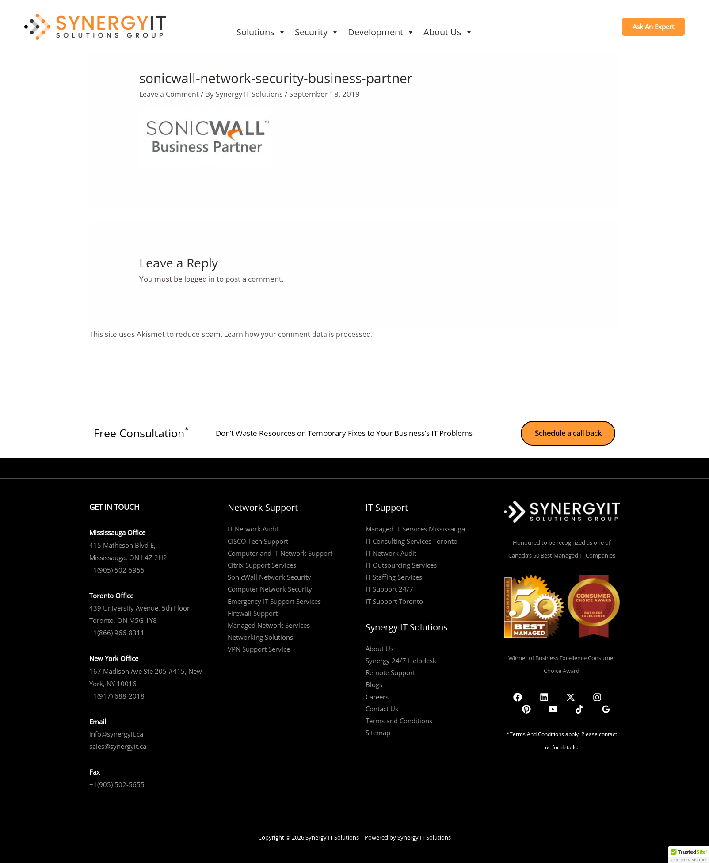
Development (381, 32)
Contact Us (382, 707)
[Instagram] (555, 695)
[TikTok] (592, 695)
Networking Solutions (260, 636)
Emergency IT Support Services (274, 600)
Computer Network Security (270, 588)
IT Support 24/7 (389, 588)
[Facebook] (518, 695)
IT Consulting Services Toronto (411, 539)
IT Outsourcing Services (401, 564)
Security (317, 32)
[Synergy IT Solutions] (95, 26)
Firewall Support (253, 612)
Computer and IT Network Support (280, 552)
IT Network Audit (253, 527)
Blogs (374, 683)
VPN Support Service (259, 648)
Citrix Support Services (262, 564)
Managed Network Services (269, 624)
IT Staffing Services (394, 576)
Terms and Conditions (399, 719)
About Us (448, 32)
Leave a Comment (170, 94)
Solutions (261, 32)
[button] (653, 27)
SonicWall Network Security (269, 576)
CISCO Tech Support (258, 539)
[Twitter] (543, 695)
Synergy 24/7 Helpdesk (401, 659)
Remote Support (390, 671)
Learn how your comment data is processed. (300, 334)
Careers (377, 695)
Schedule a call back (567, 432)
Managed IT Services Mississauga (415, 527)
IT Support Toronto (394, 600)
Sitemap (378, 731)
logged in (199, 279)
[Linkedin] (530, 695)
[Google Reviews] (605, 695)
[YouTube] (580, 695)
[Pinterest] (568, 695)
